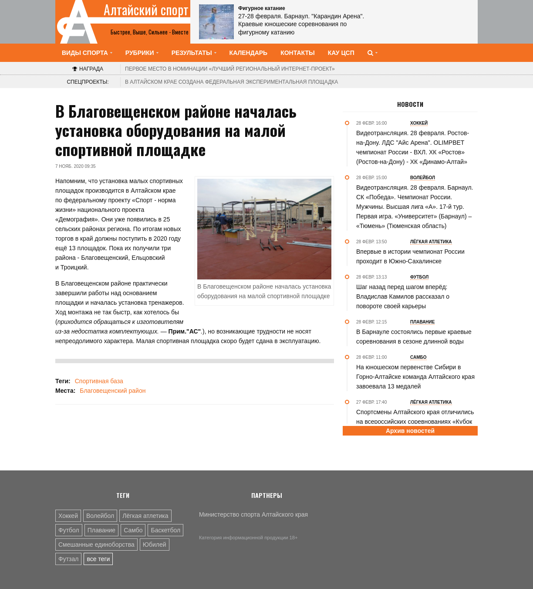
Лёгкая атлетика (145, 515)
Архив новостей (410, 430)
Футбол (68, 530)
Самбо (133, 530)
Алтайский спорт (146, 9)
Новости (410, 104)
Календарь (248, 52)
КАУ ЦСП (341, 52)
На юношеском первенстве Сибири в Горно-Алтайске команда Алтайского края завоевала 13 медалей (415, 377)
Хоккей (68, 515)
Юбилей (154, 544)
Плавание (101, 530)
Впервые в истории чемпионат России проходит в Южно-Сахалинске (410, 256)
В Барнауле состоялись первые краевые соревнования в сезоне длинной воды (414, 336)
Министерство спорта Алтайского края (253, 514)
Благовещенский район (112, 390)
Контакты (297, 52)
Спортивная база (99, 381)
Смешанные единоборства (96, 544)
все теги (98, 558)
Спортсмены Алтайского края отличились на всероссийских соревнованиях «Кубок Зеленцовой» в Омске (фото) (415, 422)
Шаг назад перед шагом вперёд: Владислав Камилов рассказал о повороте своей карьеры (402, 296)
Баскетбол (165, 530)
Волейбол (100, 515)
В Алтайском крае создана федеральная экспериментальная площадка (231, 82)
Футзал (68, 558)
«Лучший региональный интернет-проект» (230, 69)
